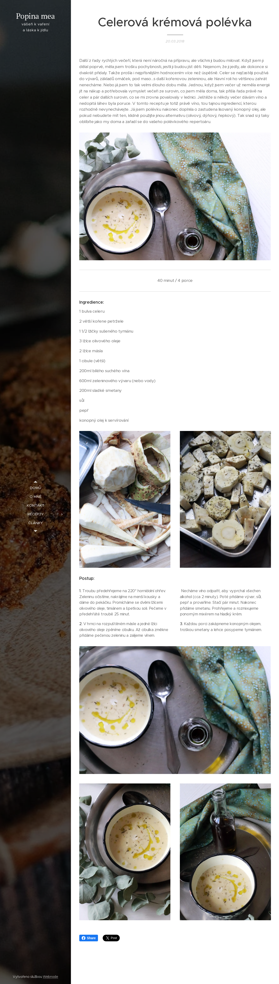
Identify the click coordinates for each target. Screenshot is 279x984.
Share (89, 938)
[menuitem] (35, 487)
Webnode (50, 977)
